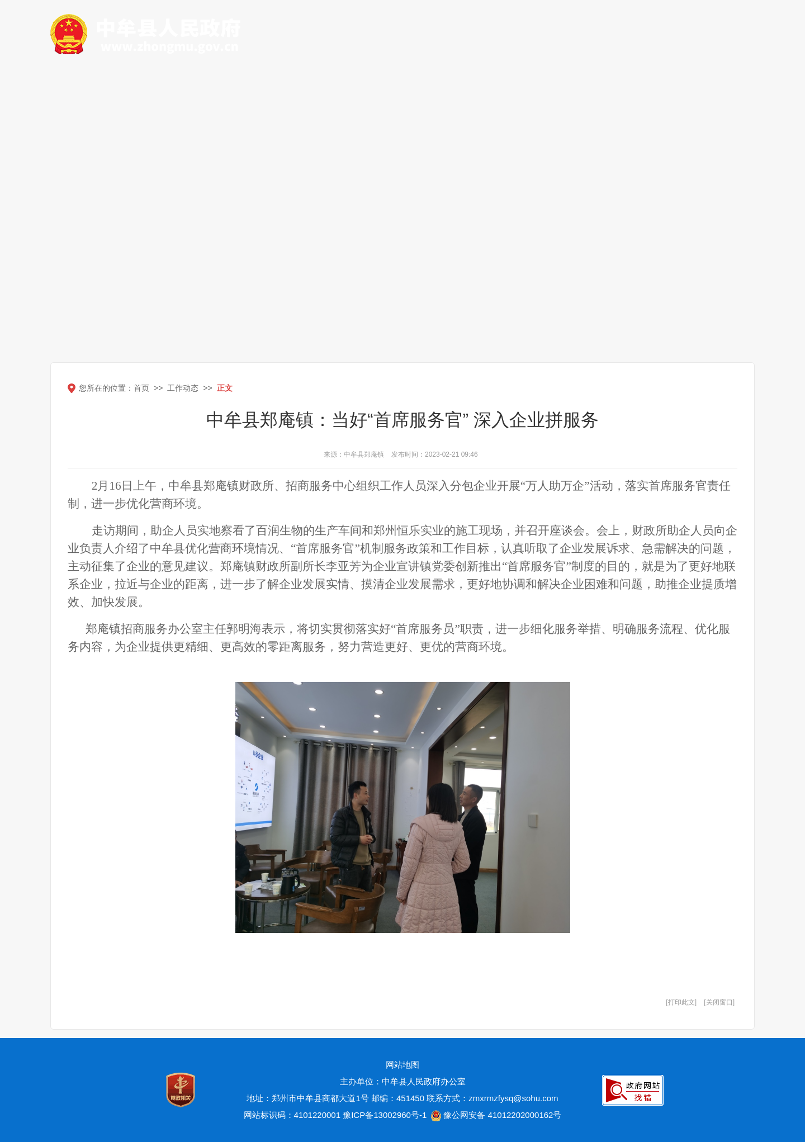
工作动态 (182, 387)
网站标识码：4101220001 (292, 1115)
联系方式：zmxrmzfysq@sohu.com (492, 1098)
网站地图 (402, 1064)
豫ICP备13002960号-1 (385, 1115)
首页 (141, 387)
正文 (225, 387)
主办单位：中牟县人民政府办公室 (403, 1081)
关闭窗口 (719, 1002)
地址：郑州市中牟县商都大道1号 (307, 1098)
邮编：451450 (397, 1098)
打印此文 (681, 1002)
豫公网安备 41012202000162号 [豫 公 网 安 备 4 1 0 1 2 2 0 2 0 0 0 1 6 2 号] (495, 1115)
